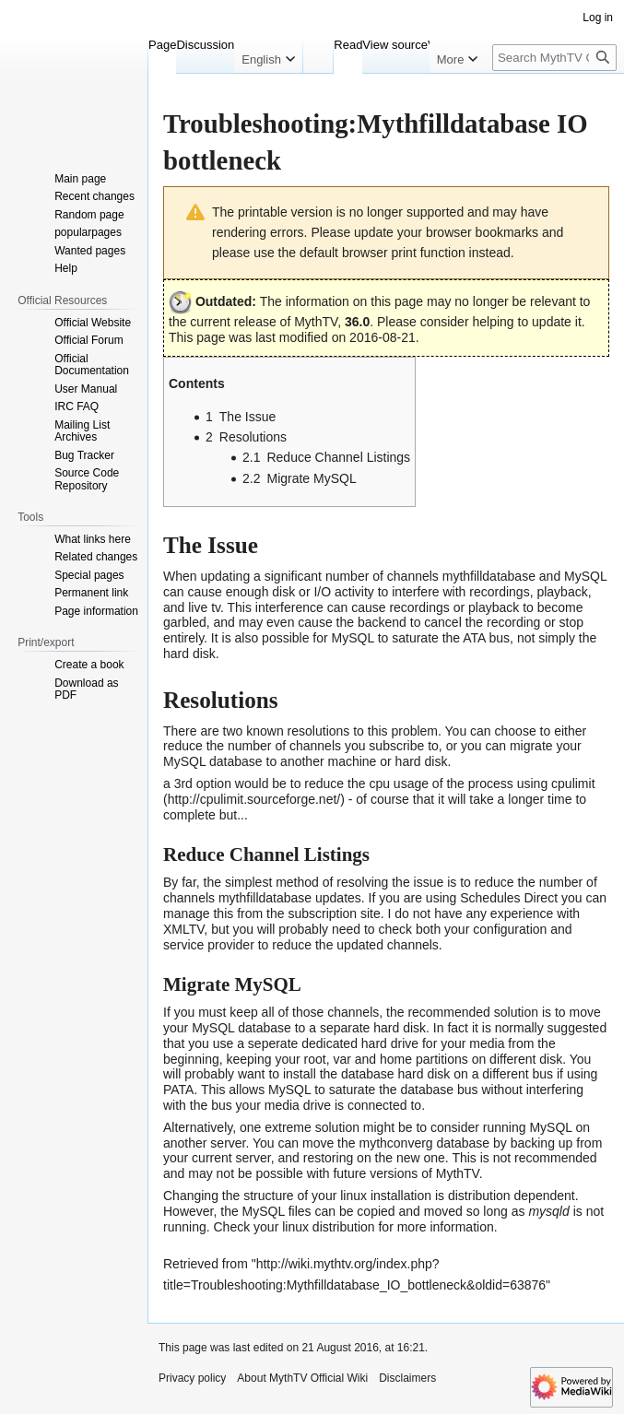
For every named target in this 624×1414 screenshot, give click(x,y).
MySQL (585, 576)
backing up (542, 1143)
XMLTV (183, 929)
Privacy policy (192, 1378)
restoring (328, 1157)
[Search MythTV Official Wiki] (554, 57)
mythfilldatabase (489, 576)
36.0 (357, 321)
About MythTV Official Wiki (302, 1378)
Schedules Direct (509, 897)
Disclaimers (407, 1378)
